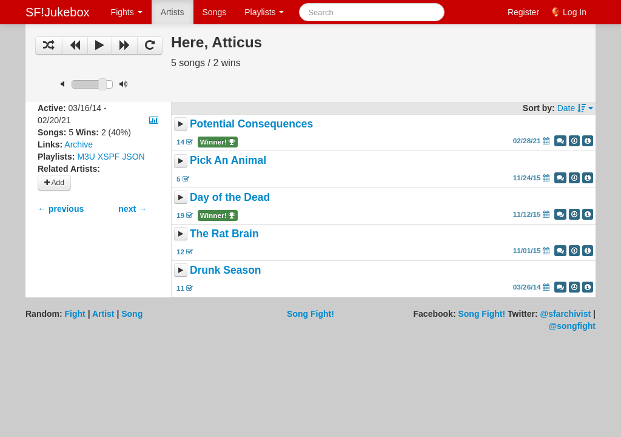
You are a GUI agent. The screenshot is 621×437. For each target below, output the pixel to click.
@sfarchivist (565, 314)
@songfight (572, 326)
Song (132, 314)
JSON (133, 156)
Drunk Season (225, 270)
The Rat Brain (224, 234)
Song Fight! (310, 314)
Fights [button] (127, 12)
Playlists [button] (264, 12)
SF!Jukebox (57, 12)
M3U (86, 156)
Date (575, 108)
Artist (103, 314)
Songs (215, 12)
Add (54, 182)
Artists (172, 12)
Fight (75, 314)
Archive (78, 144)
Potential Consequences (251, 124)
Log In (574, 12)
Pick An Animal (228, 161)
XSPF (109, 156)
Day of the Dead (230, 197)
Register (523, 12)
